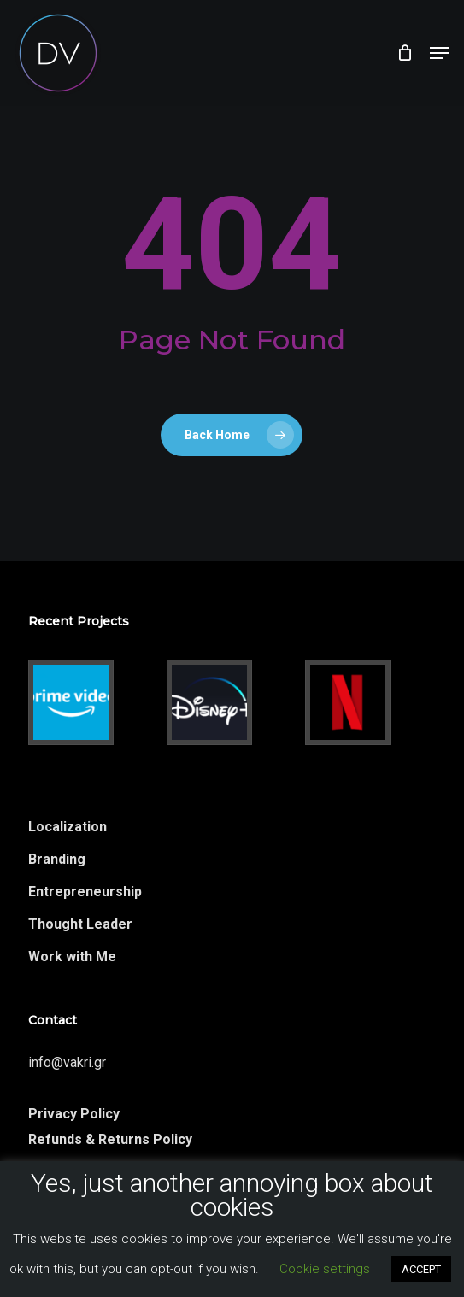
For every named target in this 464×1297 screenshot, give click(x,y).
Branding (56, 859)
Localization (67, 827)
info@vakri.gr (67, 1062)
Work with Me (72, 956)
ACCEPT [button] (421, 1269)
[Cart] (404, 53)
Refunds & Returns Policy (110, 1139)
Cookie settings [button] (324, 1268)
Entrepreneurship (85, 891)
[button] (439, 53)
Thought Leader (80, 924)
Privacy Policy (74, 1114)
